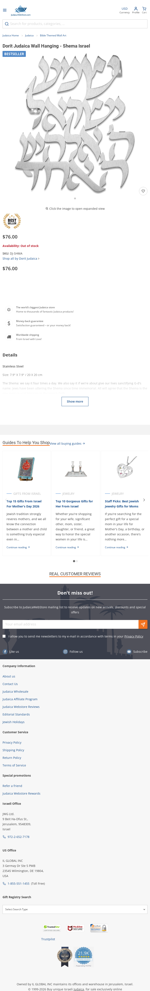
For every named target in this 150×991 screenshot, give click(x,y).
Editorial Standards (16, 714)
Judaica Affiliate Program (20, 699)
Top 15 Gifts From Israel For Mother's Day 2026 (24, 503)
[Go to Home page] (20, 10)
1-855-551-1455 (18, 883)
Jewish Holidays (14, 722)
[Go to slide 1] (75, 198)
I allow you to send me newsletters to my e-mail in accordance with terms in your (75, 636)
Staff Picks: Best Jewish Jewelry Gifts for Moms (122, 503)
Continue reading (18, 547)
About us (9, 676)
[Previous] (6, 500)
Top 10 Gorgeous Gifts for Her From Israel (74, 503)
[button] (75, 123)
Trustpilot (48, 939)
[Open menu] (5, 10)
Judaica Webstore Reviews (21, 707)
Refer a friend (12, 786)
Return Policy (12, 758)
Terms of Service (14, 765)
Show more (75, 401)
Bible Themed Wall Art (53, 35)
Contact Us (10, 684)
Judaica (29, 35)
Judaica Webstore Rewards (21, 793)
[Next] (144, 500)
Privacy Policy (133, 636)
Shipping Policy (13, 750)
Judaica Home (11, 35)
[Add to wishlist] (143, 191)
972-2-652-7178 (18, 837)
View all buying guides (67, 443)
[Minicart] (144, 11)
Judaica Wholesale (15, 691)
